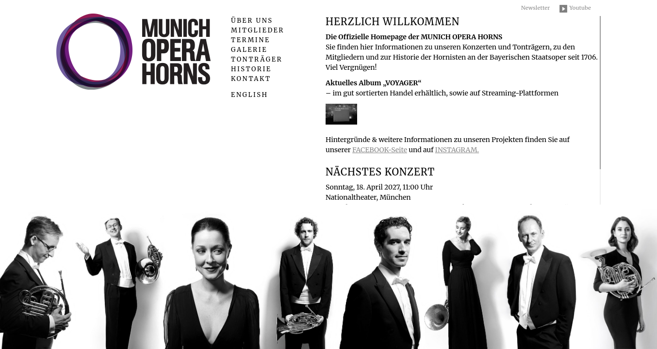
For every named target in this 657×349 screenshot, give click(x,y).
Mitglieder (257, 30)
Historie (251, 69)
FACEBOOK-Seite (379, 149)
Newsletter (535, 7)
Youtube (580, 7)
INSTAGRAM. (457, 149)
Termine (250, 40)
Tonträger (256, 59)
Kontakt (251, 79)
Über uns (252, 20)
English (249, 95)
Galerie (249, 50)
